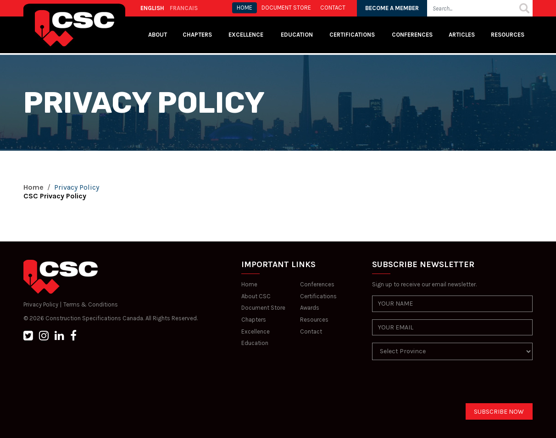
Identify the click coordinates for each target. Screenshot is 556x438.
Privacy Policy (40, 304)
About (157, 34)
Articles (462, 34)
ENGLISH (152, 8)
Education (254, 342)
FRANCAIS (184, 8)
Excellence (246, 34)
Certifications (352, 34)
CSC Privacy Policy (54, 196)
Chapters (197, 34)
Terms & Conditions (90, 304)
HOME (244, 7)
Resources (507, 34)
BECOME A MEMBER (392, 8)
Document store (286, 7)
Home (33, 187)
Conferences (412, 34)
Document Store (263, 307)
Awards (309, 307)
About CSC (256, 296)
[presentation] (442, 385)
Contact (311, 331)
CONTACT (332, 7)
